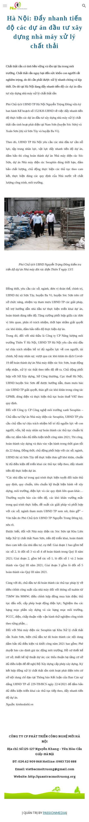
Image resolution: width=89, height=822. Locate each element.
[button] (5, 5)
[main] (44, 31)
